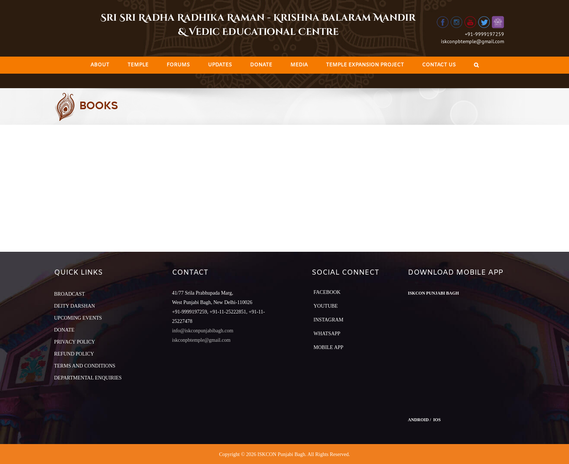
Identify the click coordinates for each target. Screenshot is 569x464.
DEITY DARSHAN (74, 306)
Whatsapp (327, 333)
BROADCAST (69, 294)
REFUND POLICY (74, 354)
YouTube (326, 306)
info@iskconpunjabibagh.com (202, 330)
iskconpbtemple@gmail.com (472, 41)
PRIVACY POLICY (74, 342)
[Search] (476, 65)
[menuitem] (99, 65)
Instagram (328, 320)
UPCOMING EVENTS (78, 318)
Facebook (327, 292)
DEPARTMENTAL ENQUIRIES (88, 378)
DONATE (64, 330)
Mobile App (328, 347)
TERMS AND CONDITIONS (84, 366)
